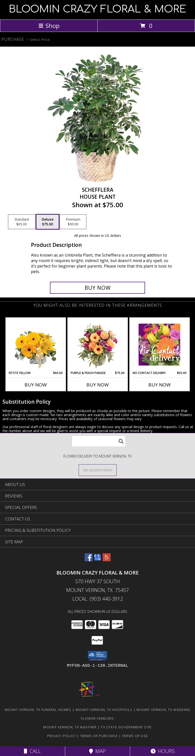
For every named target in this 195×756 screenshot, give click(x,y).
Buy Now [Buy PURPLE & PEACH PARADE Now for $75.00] (97, 384)
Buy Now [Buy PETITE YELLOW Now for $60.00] (35, 384)
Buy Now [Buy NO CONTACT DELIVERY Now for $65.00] (159, 384)
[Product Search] (99, 441)
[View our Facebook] (89, 560)
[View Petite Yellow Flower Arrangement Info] (35, 344)
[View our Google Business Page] (98, 560)
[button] (97, 656)
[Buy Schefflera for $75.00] (97, 288)
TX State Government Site (126, 727)
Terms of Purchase (99, 736)
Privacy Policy (61, 736)
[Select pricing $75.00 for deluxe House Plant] (47, 222)
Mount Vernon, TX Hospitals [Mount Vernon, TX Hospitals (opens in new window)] (104, 709)
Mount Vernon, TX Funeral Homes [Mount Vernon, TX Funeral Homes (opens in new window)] (38, 709)
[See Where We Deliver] (98, 470)
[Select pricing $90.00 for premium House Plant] (73, 222)
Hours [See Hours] (163, 751)
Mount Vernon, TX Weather (70, 727)
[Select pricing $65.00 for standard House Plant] (21, 222)
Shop (48, 25)
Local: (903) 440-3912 (97, 598)
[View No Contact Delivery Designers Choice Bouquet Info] (159, 344)
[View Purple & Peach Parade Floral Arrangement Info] (97, 344)
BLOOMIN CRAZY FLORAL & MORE (97, 9)
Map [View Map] (97, 751)
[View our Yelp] (107, 560)
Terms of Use (135, 736)
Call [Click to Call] (32, 751)
